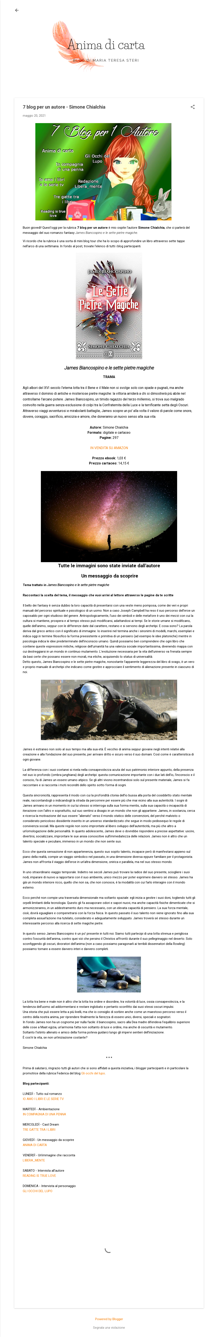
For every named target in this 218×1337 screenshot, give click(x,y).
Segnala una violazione (109, 1328)
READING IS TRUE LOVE (39, 1176)
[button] (192, 107)
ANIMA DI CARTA (35, 1145)
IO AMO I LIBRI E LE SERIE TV (43, 1099)
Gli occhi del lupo (93, 1073)
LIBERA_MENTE (34, 1160)
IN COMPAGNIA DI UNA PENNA (44, 1114)
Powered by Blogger (109, 1319)
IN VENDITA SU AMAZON (109, 448)
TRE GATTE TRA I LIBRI (39, 1130)
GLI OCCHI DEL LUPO (37, 1191)
